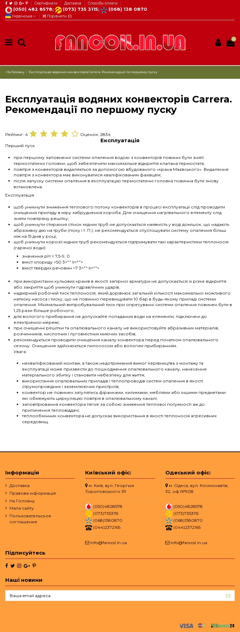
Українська (20, 16)
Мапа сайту (21, 508)
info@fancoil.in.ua (108, 542)
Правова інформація (32, 493)
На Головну (22, 500)
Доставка (73, 3)
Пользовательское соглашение (30, 518)
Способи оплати (103, 3)
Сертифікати (47, 3)
